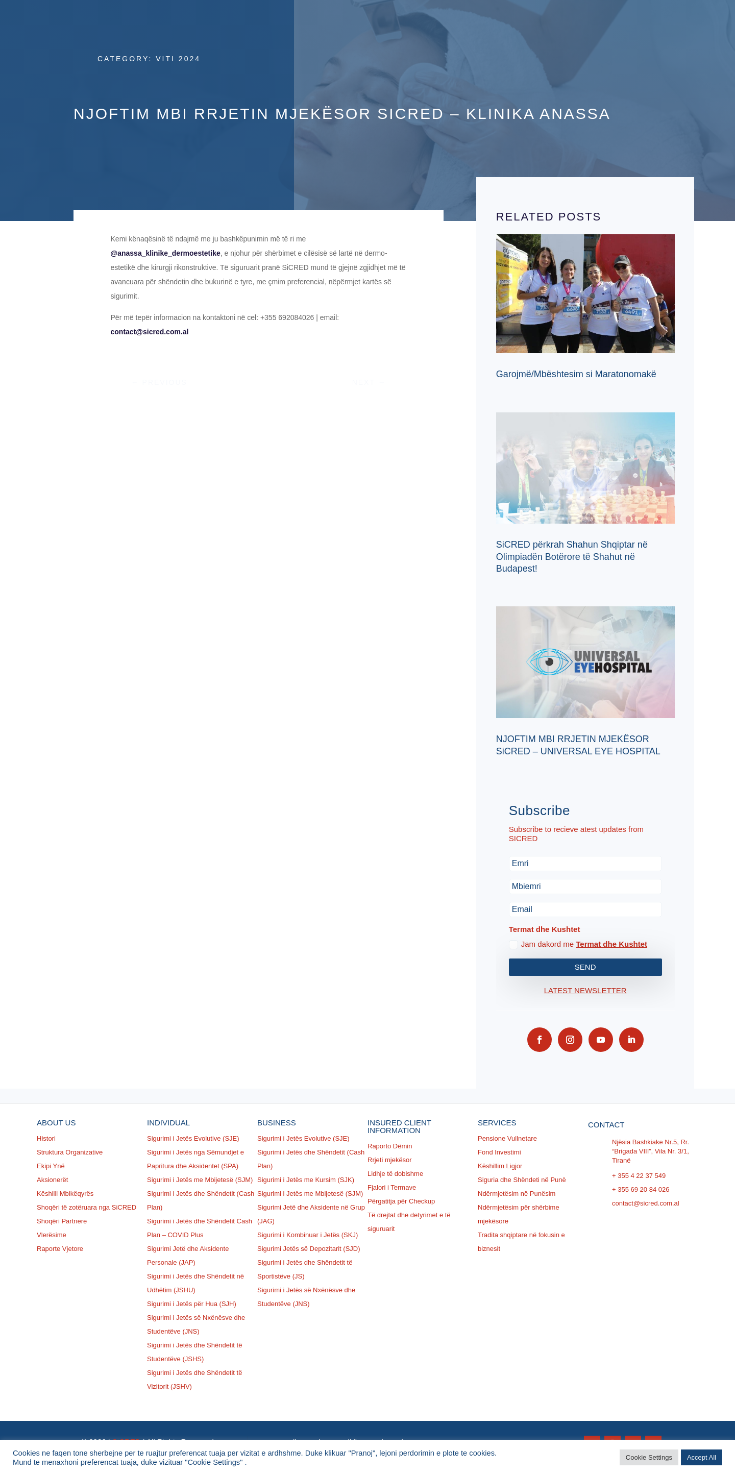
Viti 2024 (178, 59)
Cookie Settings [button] (649, 1457)
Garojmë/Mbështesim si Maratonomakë (576, 374)
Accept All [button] (701, 1457)
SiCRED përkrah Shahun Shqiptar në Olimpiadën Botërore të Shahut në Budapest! (572, 556)
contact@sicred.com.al (150, 332)
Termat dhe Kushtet (611, 944)
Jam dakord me (578, 944)
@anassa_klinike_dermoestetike (165, 253)
